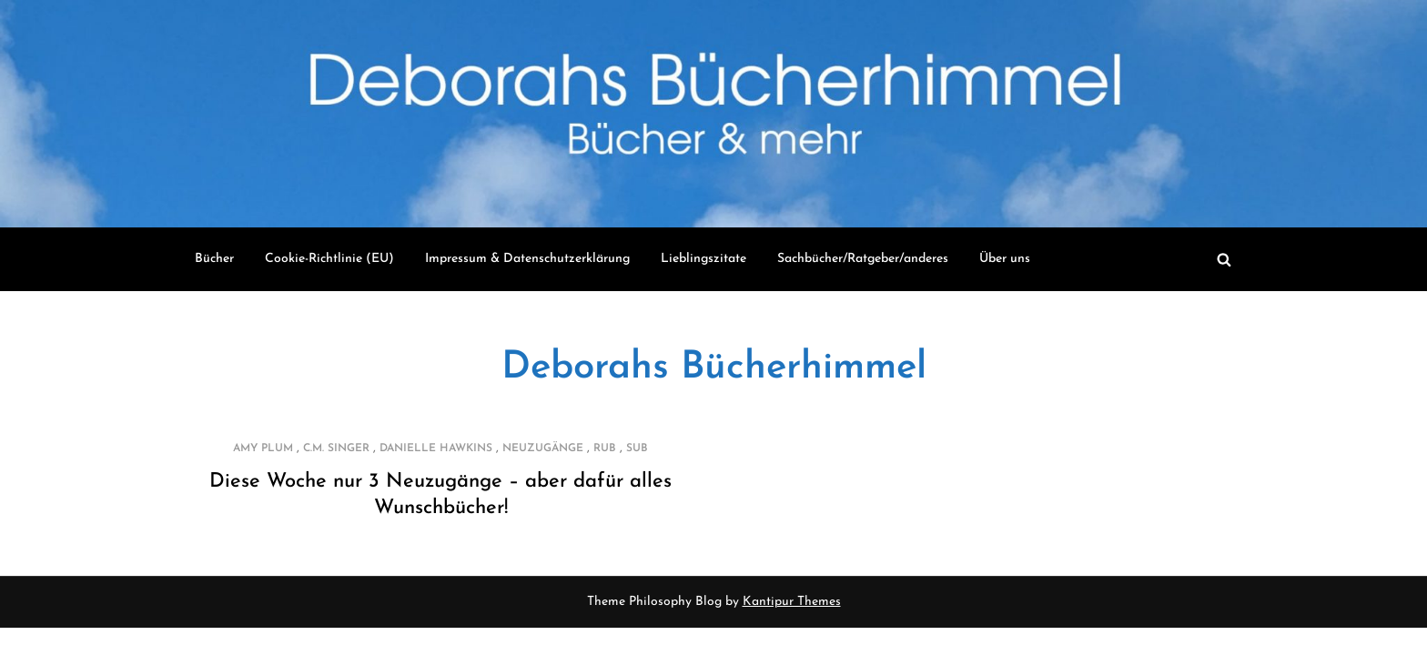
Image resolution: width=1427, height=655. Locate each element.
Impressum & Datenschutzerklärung (527, 259)
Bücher (214, 259)
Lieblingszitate (703, 259)
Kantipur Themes (792, 602)
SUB (637, 448)
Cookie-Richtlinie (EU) (329, 259)
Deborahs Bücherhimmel (713, 368)
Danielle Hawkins (436, 448)
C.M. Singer (336, 448)
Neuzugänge (542, 448)
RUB (604, 448)
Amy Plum (263, 448)
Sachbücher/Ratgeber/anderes (862, 259)
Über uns (1004, 259)
